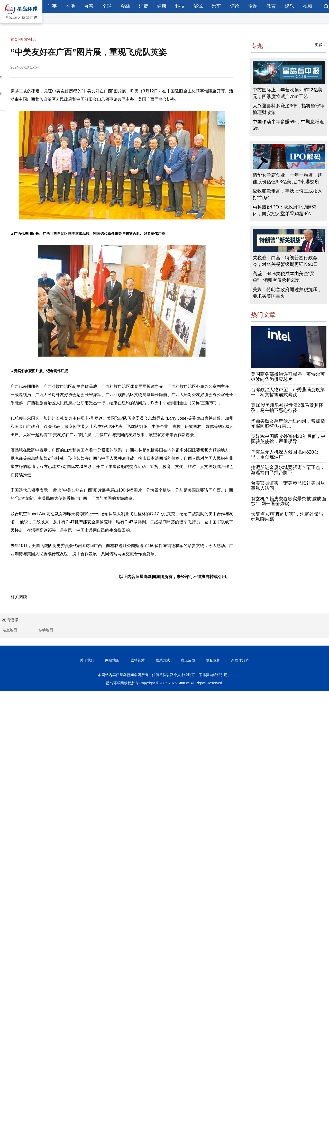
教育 (271, 6)
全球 (107, 6)
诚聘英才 (137, 660)
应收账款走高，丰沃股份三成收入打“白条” (287, 194)
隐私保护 (213, 660)
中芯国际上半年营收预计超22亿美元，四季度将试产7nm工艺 (288, 93)
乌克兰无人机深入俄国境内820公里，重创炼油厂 (285, 454)
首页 (14, 39)
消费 (143, 6)
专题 (253, 6)
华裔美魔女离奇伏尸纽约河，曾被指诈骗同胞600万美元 (288, 423)
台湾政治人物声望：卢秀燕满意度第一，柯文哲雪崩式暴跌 (288, 392)
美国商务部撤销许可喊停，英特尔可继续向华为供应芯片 (288, 377)
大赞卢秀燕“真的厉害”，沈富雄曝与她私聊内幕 (287, 517)
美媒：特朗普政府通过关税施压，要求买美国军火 (287, 293)
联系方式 (163, 660)
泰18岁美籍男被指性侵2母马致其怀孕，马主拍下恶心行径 (287, 408)
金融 (125, 6)
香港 (70, 6)
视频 (307, 6)
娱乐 (289, 6)
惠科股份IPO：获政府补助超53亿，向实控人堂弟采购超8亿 (285, 210)
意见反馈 (188, 660)
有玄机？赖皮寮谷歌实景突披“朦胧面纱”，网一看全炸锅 (288, 501)
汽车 (216, 6)
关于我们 (87, 660)
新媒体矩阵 (240, 660)
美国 (23, 39)
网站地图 (112, 660)
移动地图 (46, 630)
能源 (198, 6)
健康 (161, 6)
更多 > (320, 44)
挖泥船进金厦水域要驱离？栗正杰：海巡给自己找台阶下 (288, 470)
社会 (32, 39)
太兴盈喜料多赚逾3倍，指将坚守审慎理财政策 (289, 109)
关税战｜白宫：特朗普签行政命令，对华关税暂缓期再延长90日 (285, 261)
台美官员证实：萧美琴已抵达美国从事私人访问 (288, 486)
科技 (180, 6)
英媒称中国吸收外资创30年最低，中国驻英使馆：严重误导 (288, 439)
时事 (52, 6)
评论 (234, 6)
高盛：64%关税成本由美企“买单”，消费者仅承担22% (283, 277)
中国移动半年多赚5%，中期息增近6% (288, 125)
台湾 (88, 6)
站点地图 (10, 630)
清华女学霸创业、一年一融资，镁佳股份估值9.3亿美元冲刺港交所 (287, 178)
